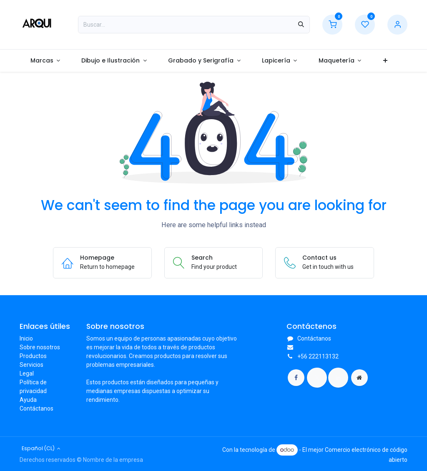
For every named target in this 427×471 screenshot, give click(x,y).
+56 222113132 (318, 356)
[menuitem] (45, 61)
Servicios (31, 364)
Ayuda (28, 399)
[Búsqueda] (301, 24)
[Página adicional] (359, 377)
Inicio (26, 338)
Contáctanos (36, 408)
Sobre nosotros (40, 347)
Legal (27, 373)
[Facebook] (296, 377)
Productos (33, 356)
